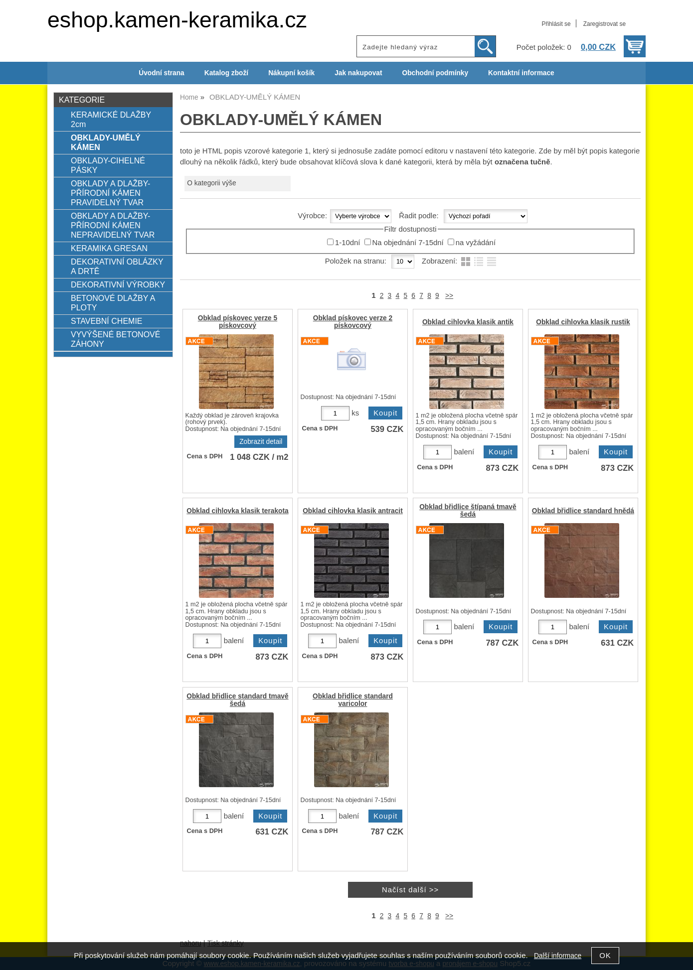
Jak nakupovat (358, 73)
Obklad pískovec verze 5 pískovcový (237, 321)
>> (449, 295)
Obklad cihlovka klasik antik (468, 322)
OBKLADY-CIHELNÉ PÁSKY (108, 165)
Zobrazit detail (260, 441)
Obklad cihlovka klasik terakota (237, 511)
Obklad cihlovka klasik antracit (353, 511)
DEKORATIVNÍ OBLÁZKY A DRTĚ (117, 266)
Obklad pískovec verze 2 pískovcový (352, 321)
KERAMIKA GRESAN (109, 248)
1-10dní (347, 243)
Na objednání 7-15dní (408, 243)
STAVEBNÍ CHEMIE (107, 320)
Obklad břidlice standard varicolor (353, 700)
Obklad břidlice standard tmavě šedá (237, 700)
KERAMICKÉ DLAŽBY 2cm (111, 119)
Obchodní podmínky (435, 73)
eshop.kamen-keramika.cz (177, 19)
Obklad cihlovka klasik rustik (583, 322)
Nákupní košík (291, 73)
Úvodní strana (161, 73)
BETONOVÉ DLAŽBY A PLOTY (113, 302)
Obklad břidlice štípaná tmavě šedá (467, 510)
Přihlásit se (555, 23)
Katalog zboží (226, 73)
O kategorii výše (211, 183)
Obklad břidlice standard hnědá (583, 511)
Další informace (557, 956)
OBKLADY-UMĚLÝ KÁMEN (106, 142)
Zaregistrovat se (604, 23)
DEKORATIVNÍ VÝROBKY (118, 284)
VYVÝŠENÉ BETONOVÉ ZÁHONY (116, 339)
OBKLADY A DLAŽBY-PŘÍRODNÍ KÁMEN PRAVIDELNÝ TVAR (110, 193)
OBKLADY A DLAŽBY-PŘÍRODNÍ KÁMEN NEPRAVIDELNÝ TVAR (113, 225)
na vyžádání (476, 243)
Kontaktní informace (521, 73)
